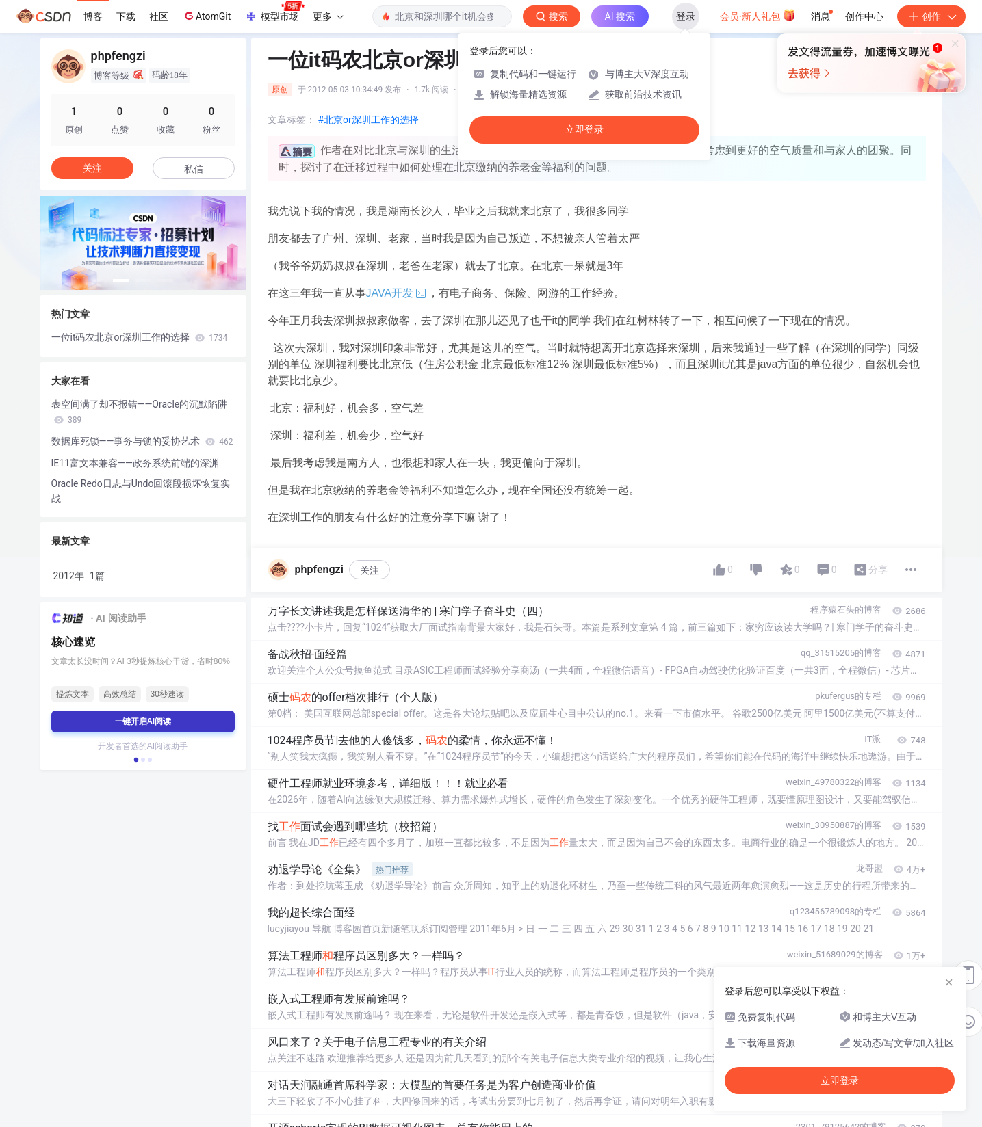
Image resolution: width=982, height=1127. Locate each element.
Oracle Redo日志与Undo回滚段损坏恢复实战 (141, 491)
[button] (121, 280)
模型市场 (274, 12)
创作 (931, 16)
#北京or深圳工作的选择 (368, 119)
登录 (685, 16)
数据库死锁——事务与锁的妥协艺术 (142, 441)
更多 (328, 16)
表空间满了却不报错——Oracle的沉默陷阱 (139, 412)
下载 (125, 16)
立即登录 (584, 129)
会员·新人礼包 (758, 15)
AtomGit (206, 15)
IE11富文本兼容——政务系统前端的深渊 (135, 463)
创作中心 (864, 16)
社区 (158, 16)
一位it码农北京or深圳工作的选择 (139, 337)
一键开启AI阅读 (143, 721)
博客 (93, 16)
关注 (369, 570)
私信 (193, 168)
